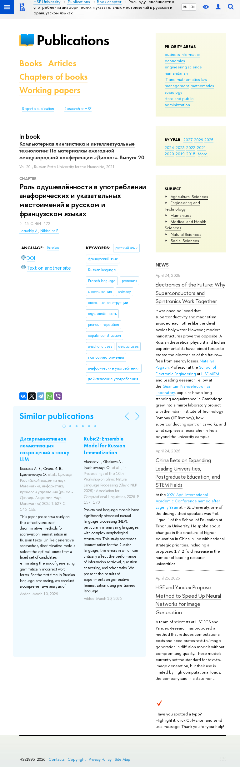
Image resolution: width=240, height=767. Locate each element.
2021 (201, 147)
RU (185, 7)
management (177, 85)
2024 (169, 147)
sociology (173, 92)
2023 (180, 147)
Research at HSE (78, 108)
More (203, 154)
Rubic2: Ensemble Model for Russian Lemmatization (104, 445)
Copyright (77, 759)
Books (30, 63)
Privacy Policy (100, 759)
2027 (187, 139)
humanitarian (176, 73)
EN (193, 7)
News (162, 264)
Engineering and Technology (182, 206)
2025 (208, 139)
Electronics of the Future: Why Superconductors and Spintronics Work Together (190, 293)
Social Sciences (185, 240)
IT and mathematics (182, 79)
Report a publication (38, 108)
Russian (53, 248)
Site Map (122, 759)
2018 (190, 154)
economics (175, 60)
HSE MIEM (210, 373)
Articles (62, 63)
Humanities (181, 215)
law (204, 79)
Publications (73, 40)
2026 (198, 139)
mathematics (202, 85)
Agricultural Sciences (189, 196)
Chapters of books (53, 76)
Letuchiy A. (28, 230)
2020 (169, 154)
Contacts (56, 759)
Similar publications (56, 416)
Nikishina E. (49, 230)
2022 (190, 147)
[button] (64, 426)
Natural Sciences (186, 234)
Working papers (49, 90)
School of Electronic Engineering (186, 370)
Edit (223, 758)
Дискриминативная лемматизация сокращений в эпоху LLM (44, 449)
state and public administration (179, 101)
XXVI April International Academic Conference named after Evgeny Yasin (188, 501)
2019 (180, 154)
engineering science (183, 67)
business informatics (182, 54)
